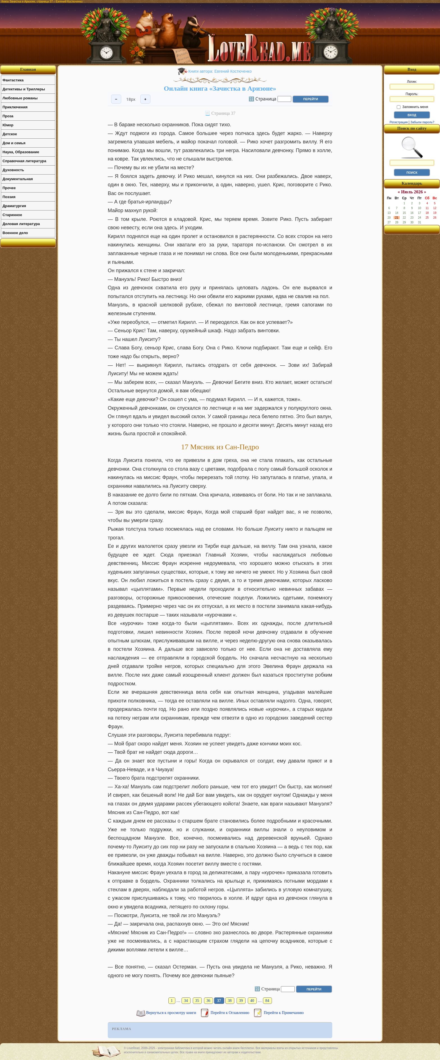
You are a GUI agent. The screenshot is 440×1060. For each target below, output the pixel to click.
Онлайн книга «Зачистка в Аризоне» (220, 88)
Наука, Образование (21, 152)
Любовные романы (20, 98)
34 (186, 1001)
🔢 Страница (262, 98)
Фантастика (13, 80)
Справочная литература (24, 161)
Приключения (15, 107)
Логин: (411, 85)
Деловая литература (21, 224)
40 (252, 1001)
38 (230, 1001)
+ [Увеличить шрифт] (145, 99)
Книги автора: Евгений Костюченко (220, 71)
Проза (8, 116)
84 (267, 1001)
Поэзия (9, 197)
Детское (10, 134)
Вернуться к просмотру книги (171, 1013)
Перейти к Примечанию (284, 1013)
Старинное (12, 215)
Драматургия (14, 206)
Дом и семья (14, 143)
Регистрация (398, 122)
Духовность (13, 170)
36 (208, 1001)
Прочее (9, 188)
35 (197, 1001)
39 (241, 1001)
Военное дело (15, 233)
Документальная (18, 179)
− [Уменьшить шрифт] (116, 99)
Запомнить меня (412, 107)
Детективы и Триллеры (24, 89)
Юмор (8, 125)
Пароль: (411, 97)
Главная (28, 69)
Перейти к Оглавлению (230, 1013)
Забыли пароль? (422, 122)
